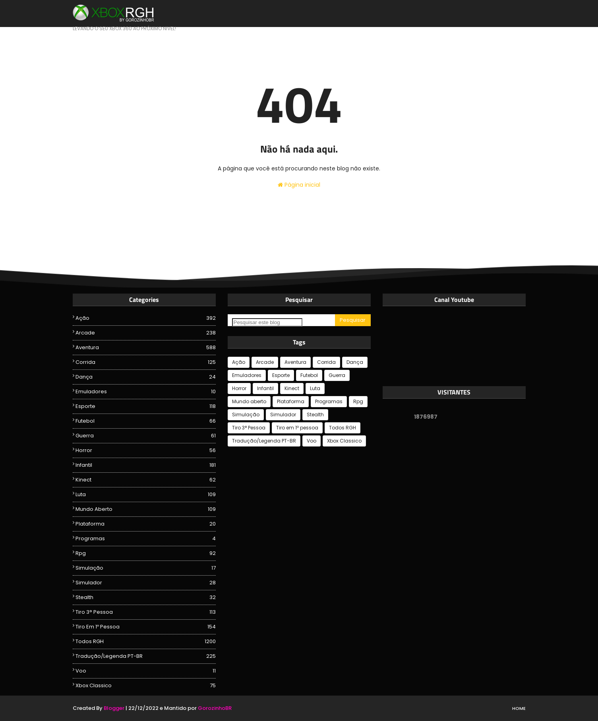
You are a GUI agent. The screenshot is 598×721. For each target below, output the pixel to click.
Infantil (145, 465)
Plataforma (145, 524)
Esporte (145, 406)
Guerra (145, 436)
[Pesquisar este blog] (267, 322)
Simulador (145, 583)
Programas (145, 539)
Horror (145, 450)
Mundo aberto (145, 509)
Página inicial (299, 185)
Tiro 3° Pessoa (145, 612)
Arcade (145, 333)
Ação (145, 318)
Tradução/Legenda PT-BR (145, 656)
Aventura (145, 348)
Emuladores (145, 392)
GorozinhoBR (215, 708)
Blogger (114, 708)
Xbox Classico (145, 686)
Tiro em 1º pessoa (145, 627)
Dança (145, 377)
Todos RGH (145, 642)
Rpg (145, 553)
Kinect (145, 480)
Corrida (145, 362)
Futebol (145, 421)
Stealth (145, 597)
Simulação (145, 568)
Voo (145, 671)
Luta (145, 495)
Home (519, 708)
